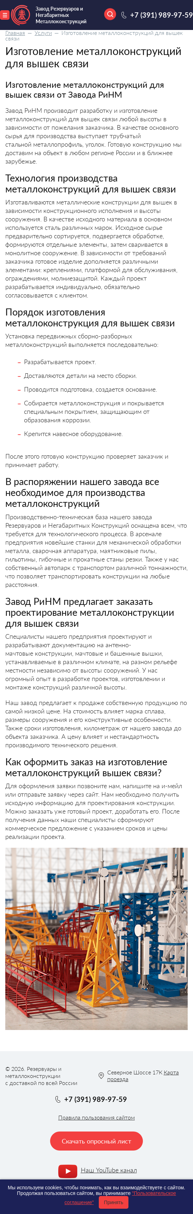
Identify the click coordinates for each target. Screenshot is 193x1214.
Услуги (43, 32)
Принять (113, 1202)
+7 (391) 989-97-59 (161, 15)
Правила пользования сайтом (96, 1117)
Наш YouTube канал (109, 1170)
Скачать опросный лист (96, 1141)
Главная (15, 32)
